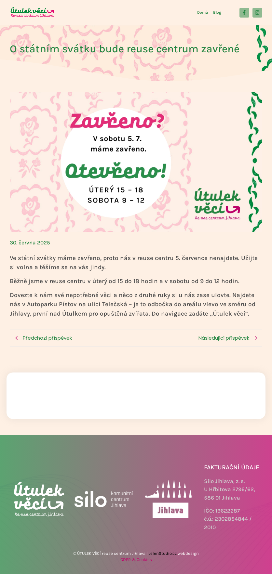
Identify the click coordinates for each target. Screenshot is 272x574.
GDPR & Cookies (136, 559)
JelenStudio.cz (163, 553)
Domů (202, 12)
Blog (217, 12)
